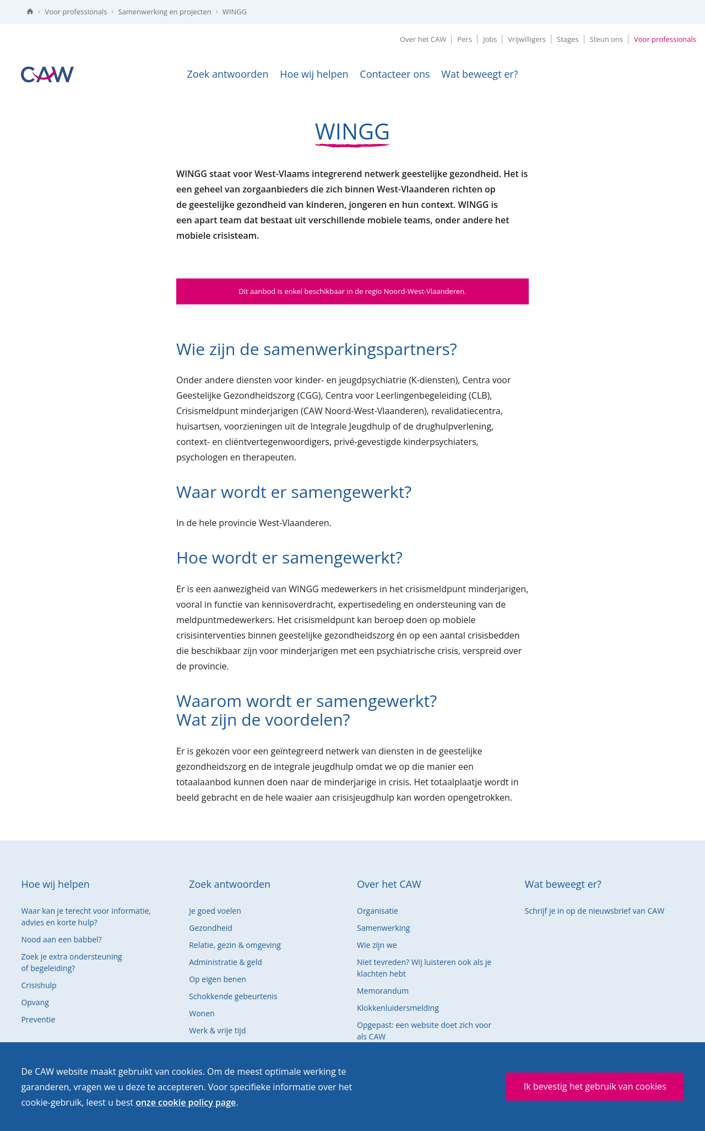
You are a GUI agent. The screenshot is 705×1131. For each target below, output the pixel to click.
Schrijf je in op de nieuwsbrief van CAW (594, 910)
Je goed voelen (215, 910)
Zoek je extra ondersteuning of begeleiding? (71, 962)
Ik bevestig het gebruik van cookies (595, 1086)
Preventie (38, 1019)
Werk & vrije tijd (217, 1030)
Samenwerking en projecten (164, 12)
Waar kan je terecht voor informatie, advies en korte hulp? (86, 916)
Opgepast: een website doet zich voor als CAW (424, 1031)
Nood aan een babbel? (61, 939)
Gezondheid (210, 928)
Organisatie (377, 910)
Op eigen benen (217, 979)
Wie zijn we (377, 945)
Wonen (201, 1013)
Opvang (34, 1002)
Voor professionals (76, 12)
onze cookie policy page (185, 1102)
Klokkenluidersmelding (398, 1008)
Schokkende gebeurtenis (233, 996)
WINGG (235, 12)
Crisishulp (38, 985)
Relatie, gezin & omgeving (235, 945)
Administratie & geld (225, 962)
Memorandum (383, 990)
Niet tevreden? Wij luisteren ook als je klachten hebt (424, 968)
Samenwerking (383, 928)
